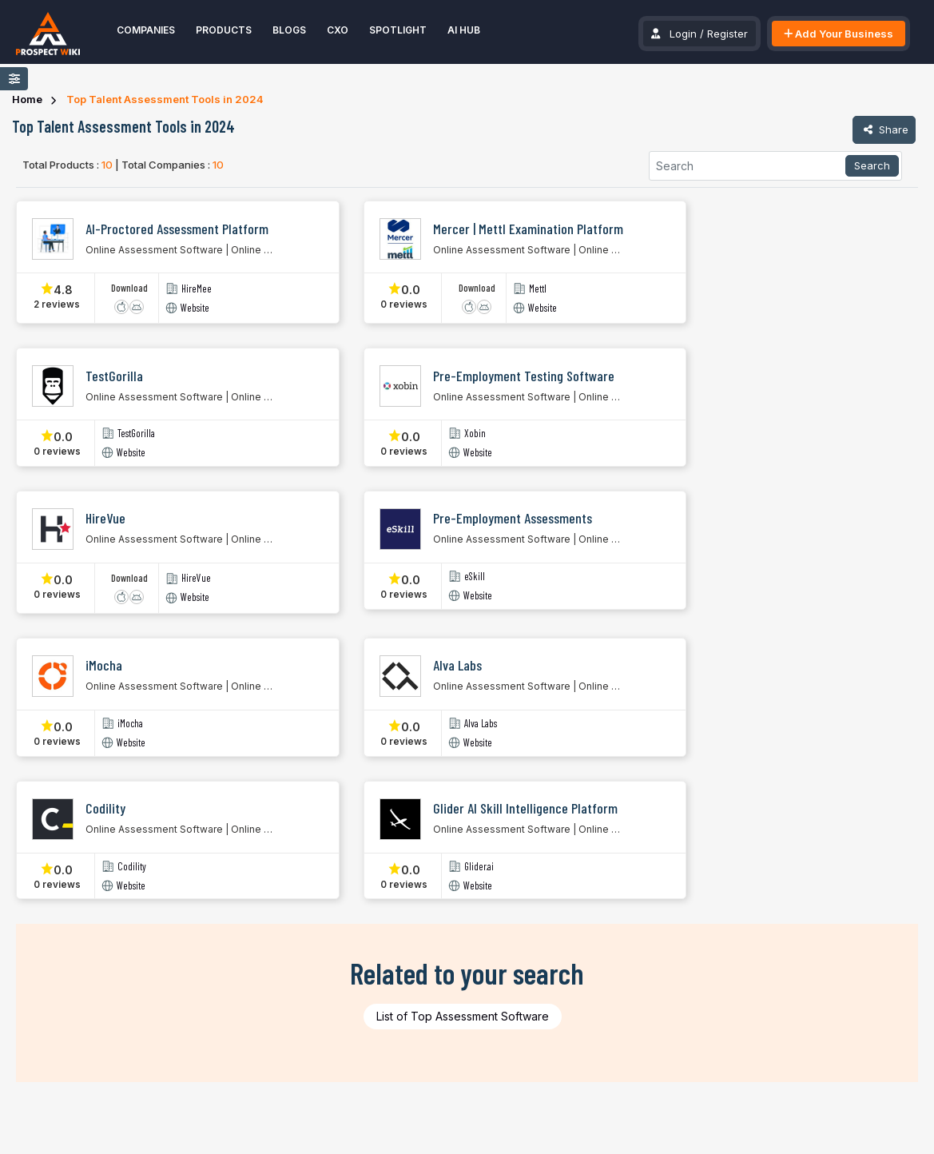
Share (884, 129)
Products (224, 30)
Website (195, 308)
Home (27, 99)
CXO (337, 30)
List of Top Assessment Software (462, 1016)
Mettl (537, 289)
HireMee (196, 289)
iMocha (130, 724)
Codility (131, 867)
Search (872, 165)
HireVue (196, 578)
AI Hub (463, 30)
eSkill (474, 577)
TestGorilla (136, 434)
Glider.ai (479, 867)
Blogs (289, 30)
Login (683, 33)
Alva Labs (480, 724)
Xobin (475, 434)
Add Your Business (838, 33)
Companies (146, 30)
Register (727, 33)
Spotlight (398, 30)
